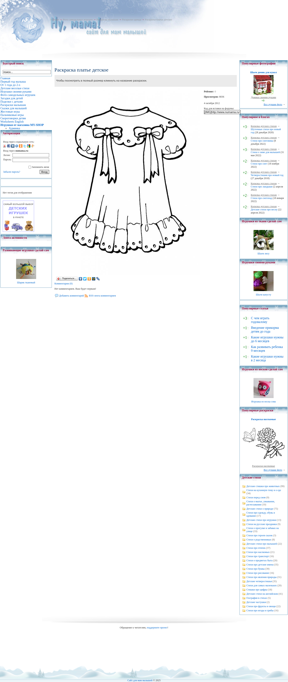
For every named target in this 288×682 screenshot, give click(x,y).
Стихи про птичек (256, 547)
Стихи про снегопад (261, 198)
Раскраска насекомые (263, 419)
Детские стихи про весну (264, 209)
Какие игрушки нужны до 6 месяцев (267, 339)
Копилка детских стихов (264, 126)
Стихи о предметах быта (259, 560)
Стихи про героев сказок (259, 535)
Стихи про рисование (257, 572)
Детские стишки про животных (263, 486)
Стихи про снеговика (262, 140)
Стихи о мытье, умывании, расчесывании (260, 503)
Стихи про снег (259, 163)
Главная (55, 19)
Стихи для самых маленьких (261, 585)
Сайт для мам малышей (139, 680)
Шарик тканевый (26, 282)
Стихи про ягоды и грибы (260, 610)
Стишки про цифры (256, 589)
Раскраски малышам (107, 19)
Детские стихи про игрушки (261, 520)
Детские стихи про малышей (261, 543)
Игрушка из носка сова (263, 401)
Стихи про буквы (255, 568)
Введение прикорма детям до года (265, 329)
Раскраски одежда (131, 19)
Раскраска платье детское (158, 19)
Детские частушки (256, 602)
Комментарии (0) (64, 283)
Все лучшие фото (273, 104)
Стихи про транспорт (257, 556)
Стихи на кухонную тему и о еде (263, 490)
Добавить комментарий (71, 295)
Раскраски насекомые (263, 466)
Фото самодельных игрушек (78, 19)
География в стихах (256, 598)
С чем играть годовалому (260, 320)
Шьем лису (263, 253)
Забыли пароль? (11, 171)
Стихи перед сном (256, 497)
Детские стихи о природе (259, 508)
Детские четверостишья (259, 581)
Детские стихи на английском (262, 593)
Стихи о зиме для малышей (265, 152)
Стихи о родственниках (258, 539)
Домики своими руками (263, 97)
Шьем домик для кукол (263, 72)
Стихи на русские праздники (261, 524)
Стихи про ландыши (262, 186)
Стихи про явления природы (261, 577)
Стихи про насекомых (258, 552)
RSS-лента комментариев (102, 295)
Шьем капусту (263, 294)
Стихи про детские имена (260, 564)
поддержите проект (157, 627)
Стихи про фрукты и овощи (261, 606)
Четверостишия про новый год (267, 175)
